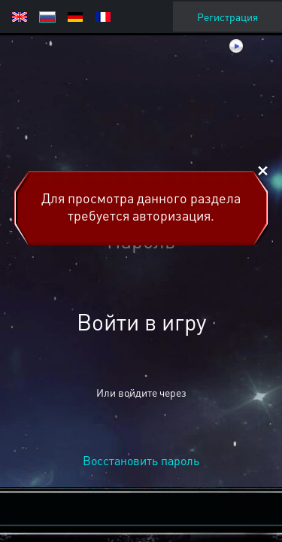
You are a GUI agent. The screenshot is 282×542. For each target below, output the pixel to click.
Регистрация (227, 16)
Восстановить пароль (141, 460)
